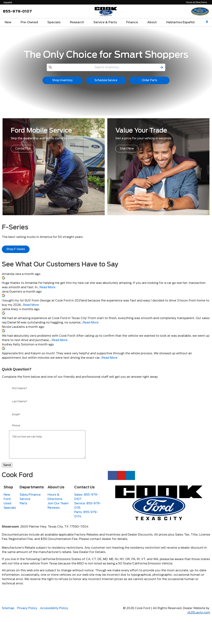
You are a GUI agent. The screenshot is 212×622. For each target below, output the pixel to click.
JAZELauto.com (198, 618)
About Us (56, 493)
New (8, 22)
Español (8, 2)
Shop (8, 493)
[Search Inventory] (106, 67)
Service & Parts (105, 22)
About (152, 22)
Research (77, 22)
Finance (132, 22)
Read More (47, 287)
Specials (53, 22)
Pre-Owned (29, 22)
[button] (162, 67)
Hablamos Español (180, 22)
